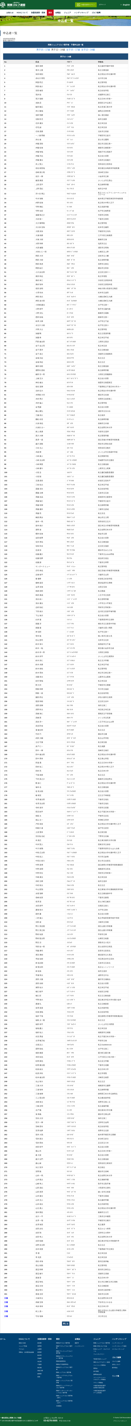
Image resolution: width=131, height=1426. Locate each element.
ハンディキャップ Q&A (119, 1346)
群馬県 (39, 1352)
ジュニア (67, 13)
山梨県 (39, 1349)
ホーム (2, 1339)
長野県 (39, 1346)
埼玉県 (39, 1361)
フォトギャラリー (98, 1354)
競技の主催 (22, 1343)
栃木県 (39, 1355)
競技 (50, 13)
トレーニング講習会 (99, 1365)
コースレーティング (118, 1349)
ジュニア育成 (23, 1346)
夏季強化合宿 (97, 1374)
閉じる (65, 1324)
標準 (109, 4)
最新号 (77, 1343)
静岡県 (39, 1373)
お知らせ (9, 13)
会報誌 (58, 13)
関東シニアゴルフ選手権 (63, 1372)
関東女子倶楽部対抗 (62, 1364)
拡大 (114, 4)
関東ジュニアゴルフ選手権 (101, 1343)
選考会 (95, 1368)
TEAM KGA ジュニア (99, 1359)
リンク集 (115, 1376)
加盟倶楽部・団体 (38, 13)
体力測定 (96, 1371)
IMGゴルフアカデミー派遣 (101, 1362)
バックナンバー (79, 1346)
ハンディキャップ (81, 13)
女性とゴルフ (116, 1364)
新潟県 (39, 1343)
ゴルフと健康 (116, 1361)
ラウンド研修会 (98, 1382)
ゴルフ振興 (96, 13)
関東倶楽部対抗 (61, 1361)
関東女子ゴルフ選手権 (63, 1343)
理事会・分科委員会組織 (26, 1352)
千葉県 (39, 1364)
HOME (1, 13)
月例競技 (59, 1406)
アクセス (21, 1349)
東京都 (39, 1367)
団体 (38, 1376)
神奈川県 (40, 1370)
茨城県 (39, 1358)
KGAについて (22, 13)
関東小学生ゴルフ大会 (100, 1346)
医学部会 (115, 1367)
